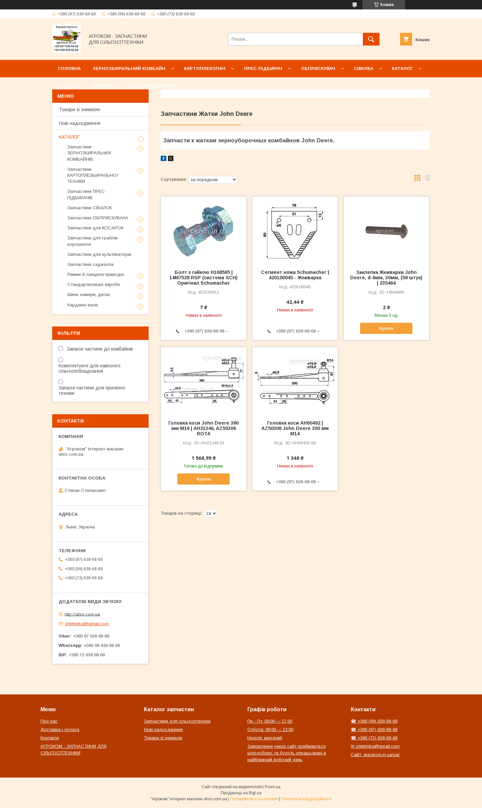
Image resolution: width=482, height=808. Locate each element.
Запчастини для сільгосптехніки (177, 721)
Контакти (103, 85)
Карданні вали (82, 304)
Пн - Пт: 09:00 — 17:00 (269, 721)
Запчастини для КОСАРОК (95, 227)
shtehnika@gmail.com (87, 623)
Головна (69, 68)
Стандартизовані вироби (93, 284)
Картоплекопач (204, 68)
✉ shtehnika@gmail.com (375, 746)
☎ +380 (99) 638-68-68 (374, 721)
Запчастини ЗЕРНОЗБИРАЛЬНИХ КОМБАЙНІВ (89, 152)
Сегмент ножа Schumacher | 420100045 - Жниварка (295, 275)
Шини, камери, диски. (89, 294)
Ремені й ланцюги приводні (95, 274)
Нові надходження (79, 123)
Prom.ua (272, 787)
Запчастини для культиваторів (99, 254)
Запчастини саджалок (90, 264)
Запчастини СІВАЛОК (89, 207)
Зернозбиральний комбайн (129, 68)
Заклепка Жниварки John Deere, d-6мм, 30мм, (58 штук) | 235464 (386, 278)
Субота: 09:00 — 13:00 (270, 729)
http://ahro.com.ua (82, 613)
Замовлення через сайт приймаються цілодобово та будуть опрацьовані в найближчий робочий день (286, 753)
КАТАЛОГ (69, 137)
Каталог (402, 68)
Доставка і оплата (153, 85)
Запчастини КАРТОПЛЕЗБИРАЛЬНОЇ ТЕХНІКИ (92, 175)
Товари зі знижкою (79, 109)
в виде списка (427, 179)
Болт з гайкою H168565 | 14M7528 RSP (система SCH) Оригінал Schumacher (203, 278)
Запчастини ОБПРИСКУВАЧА (97, 217)
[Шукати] (371, 39)
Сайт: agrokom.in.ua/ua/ (375, 754)
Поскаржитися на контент (254, 799)
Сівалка (363, 68)
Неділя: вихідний (264, 737)
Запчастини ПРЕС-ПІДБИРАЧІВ (86, 194)
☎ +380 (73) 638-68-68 (374, 737)
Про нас (68, 85)
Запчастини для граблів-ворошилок (93, 240)
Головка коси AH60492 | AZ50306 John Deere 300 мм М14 (295, 428)
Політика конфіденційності (306, 799)
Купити (387, 328)
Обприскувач (318, 68)
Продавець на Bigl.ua (241, 793)
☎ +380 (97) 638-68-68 (374, 729)
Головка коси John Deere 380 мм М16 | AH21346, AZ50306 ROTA (203, 428)
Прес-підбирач (263, 68)
